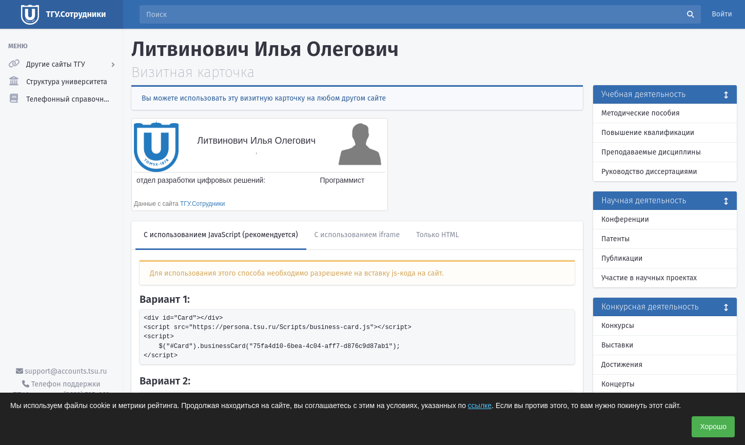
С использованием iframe (357, 234)
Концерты (618, 384)
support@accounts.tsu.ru (61, 371)
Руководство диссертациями (649, 171)
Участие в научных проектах (649, 278)
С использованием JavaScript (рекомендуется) (221, 234)
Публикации (621, 258)
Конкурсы (617, 325)
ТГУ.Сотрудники (202, 203)
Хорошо (713, 426)
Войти (722, 14)
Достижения (621, 364)
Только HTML (437, 234)
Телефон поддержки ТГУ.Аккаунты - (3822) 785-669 (61, 389)
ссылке (480, 405)
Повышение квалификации (647, 132)
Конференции (625, 219)
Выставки (617, 345)
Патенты (615, 239)
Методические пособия (640, 113)
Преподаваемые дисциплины (651, 152)
